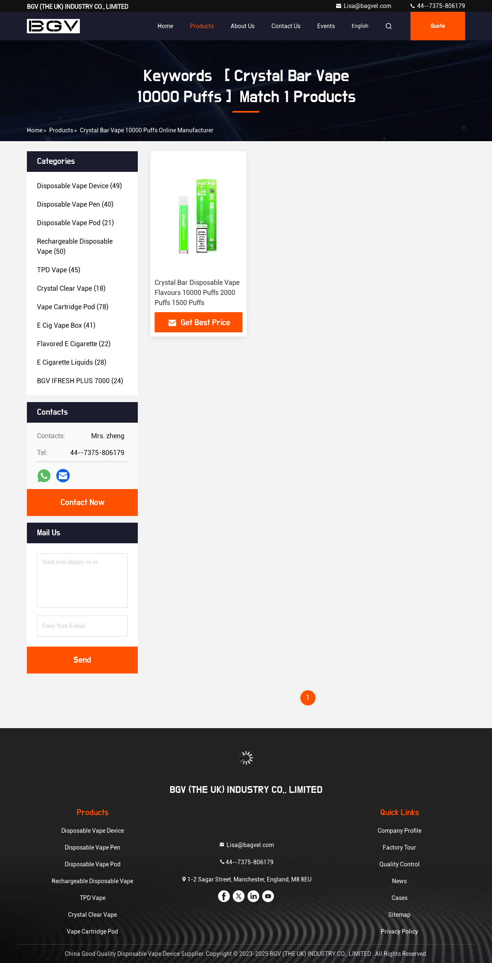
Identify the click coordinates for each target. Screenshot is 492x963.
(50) (75, 246)
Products (202, 26)
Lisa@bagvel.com (363, 6)
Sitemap (399, 914)
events (326, 26)
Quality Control (399, 864)
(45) (58, 270)
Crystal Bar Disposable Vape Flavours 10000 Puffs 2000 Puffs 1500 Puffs (197, 293)
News (399, 881)
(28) (71, 362)
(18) (71, 288)
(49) (79, 186)
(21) (75, 223)
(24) (80, 381)
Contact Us (285, 26)
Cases (400, 898)
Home (165, 26)
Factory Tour (399, 847)
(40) (75, 204)
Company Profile (399, 830)
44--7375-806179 (437, 6)
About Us (243, 26)
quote (438, 26)
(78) (72, 307)
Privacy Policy (399, 931)
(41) (66, 325)
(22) (74, 344)
